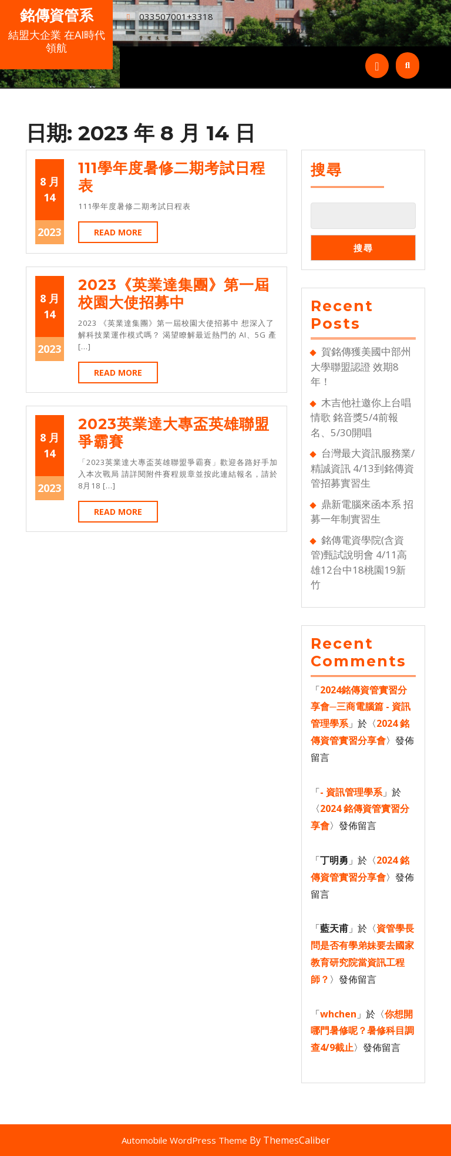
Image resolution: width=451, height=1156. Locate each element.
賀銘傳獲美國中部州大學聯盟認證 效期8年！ (361, 366)
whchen (338, 1013)
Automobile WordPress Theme (184, 1140)
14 (49, 197)
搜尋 (326, 169)
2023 (49, 232)
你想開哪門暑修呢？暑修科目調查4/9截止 (362, 1030)
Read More (126, 234)
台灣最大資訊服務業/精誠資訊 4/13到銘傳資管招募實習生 (363, 468)
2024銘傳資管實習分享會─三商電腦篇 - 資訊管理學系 (360, 706)
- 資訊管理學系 (351, 792)
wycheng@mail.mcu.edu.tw (278, 30)
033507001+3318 (176, 16)
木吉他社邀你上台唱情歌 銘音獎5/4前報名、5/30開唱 (361, 417)
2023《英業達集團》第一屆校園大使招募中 (174, 293)
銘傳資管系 (56, 15)
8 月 (49, 181)
